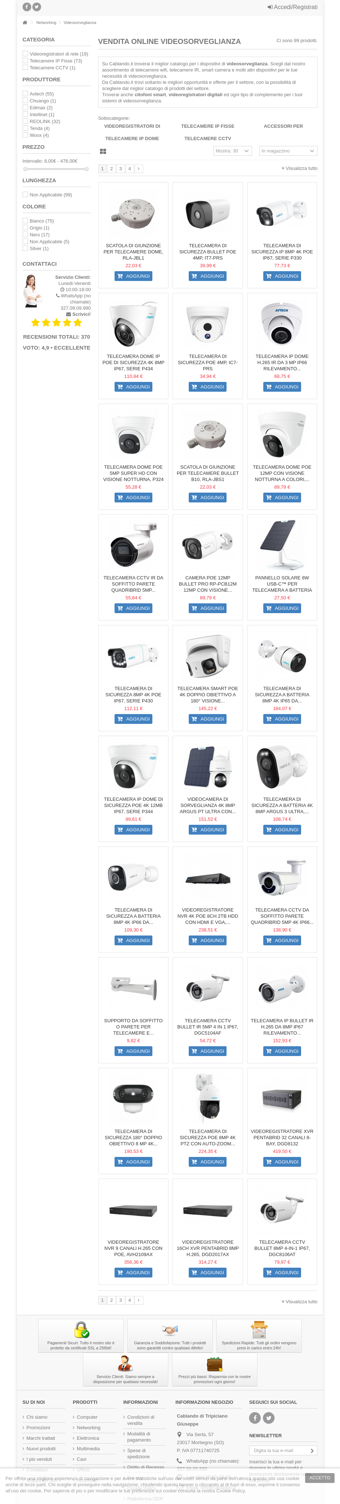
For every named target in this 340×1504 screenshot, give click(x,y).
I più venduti (39, 1459)
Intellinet (42, 114)
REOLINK (45, 121)
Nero (40, 234)
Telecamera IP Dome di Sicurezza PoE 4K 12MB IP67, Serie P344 (133, 805)
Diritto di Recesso (145, 1467)
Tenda (40, 128)
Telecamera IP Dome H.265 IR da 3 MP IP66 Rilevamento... (282, 362)
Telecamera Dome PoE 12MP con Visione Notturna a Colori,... (282, 473)
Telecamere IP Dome (132, 138)
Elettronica (88, 1438)
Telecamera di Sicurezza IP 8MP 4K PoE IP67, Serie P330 (282, 252)
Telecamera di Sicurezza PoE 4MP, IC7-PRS (207, 362)
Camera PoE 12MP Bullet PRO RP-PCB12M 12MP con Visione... (208, 584)
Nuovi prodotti (41, 1448)
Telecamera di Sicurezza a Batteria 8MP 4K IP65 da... (282, 695)
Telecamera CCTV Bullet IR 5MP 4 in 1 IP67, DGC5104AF (207, 1027)
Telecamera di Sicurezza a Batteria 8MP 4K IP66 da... (133, 916)
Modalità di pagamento (139, 1437)
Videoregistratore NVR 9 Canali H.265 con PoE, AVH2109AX (133, 1248)
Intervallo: (33, 161)
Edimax (41, 107)
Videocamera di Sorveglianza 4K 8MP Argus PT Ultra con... (208, 805)
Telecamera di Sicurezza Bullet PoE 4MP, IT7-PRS (207, 252)
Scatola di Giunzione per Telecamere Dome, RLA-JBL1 (133, 252)
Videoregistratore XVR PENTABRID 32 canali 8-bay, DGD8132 (282, 1137)
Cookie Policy (230, 1490)
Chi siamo (37, 1417)
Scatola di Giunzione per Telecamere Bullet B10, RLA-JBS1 (208, 473)
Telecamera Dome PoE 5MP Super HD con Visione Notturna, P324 (133, 473)
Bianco (42, 221)
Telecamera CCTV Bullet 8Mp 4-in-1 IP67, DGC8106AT (282, 1248)
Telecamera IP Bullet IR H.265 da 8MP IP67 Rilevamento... (282, 1027)
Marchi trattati (41, 1438)
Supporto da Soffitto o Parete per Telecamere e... (133, 1027)
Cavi (81, 1459)
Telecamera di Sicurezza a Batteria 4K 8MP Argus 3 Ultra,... (282, 805)
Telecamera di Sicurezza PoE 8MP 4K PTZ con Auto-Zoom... (208, 1137)
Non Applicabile (51, 194)
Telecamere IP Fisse (207, 126)
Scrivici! (81, 314)
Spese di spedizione (138, 1453)
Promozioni (38, 1427)
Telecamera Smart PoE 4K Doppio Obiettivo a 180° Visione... (207, 695)
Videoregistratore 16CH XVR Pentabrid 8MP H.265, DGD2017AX (208, 1248)
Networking (88, 1427)
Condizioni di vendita (140, 1420)
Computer (87, 1417)
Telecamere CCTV (207, 138)
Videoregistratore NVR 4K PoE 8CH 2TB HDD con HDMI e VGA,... (207, 916)
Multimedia (88, 1448)
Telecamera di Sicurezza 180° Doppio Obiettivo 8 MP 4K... (133, 1137)
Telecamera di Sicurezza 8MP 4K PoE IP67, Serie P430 (133, 695)
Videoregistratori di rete (59, 54)
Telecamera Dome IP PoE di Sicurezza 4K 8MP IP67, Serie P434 (134, 362)
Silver (39, 248)
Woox (39, 135)
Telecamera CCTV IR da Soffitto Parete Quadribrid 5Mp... (134, 584)
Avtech (42, 94)
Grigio (39, 228)
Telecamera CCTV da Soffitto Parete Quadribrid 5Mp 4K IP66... (282, 916)
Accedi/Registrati (293, 7)
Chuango (43, 100)
